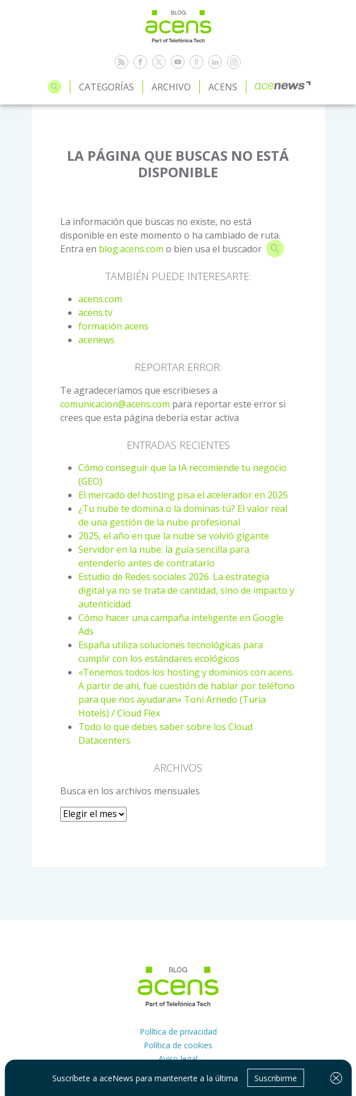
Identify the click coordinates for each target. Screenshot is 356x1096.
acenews (96, 340)
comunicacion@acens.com (115, 404)
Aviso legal (178, 1058)
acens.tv (95, 312)
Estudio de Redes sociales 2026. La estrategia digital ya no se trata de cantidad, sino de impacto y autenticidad (186, 590)
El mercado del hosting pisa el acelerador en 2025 (183, 495)
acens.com (100, 299)
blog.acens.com (131, 249)
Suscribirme (275, 1078)
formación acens (113, 326)
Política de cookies (178, 1045)
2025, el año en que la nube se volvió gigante (173, 536)
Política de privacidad (178, 1031)
